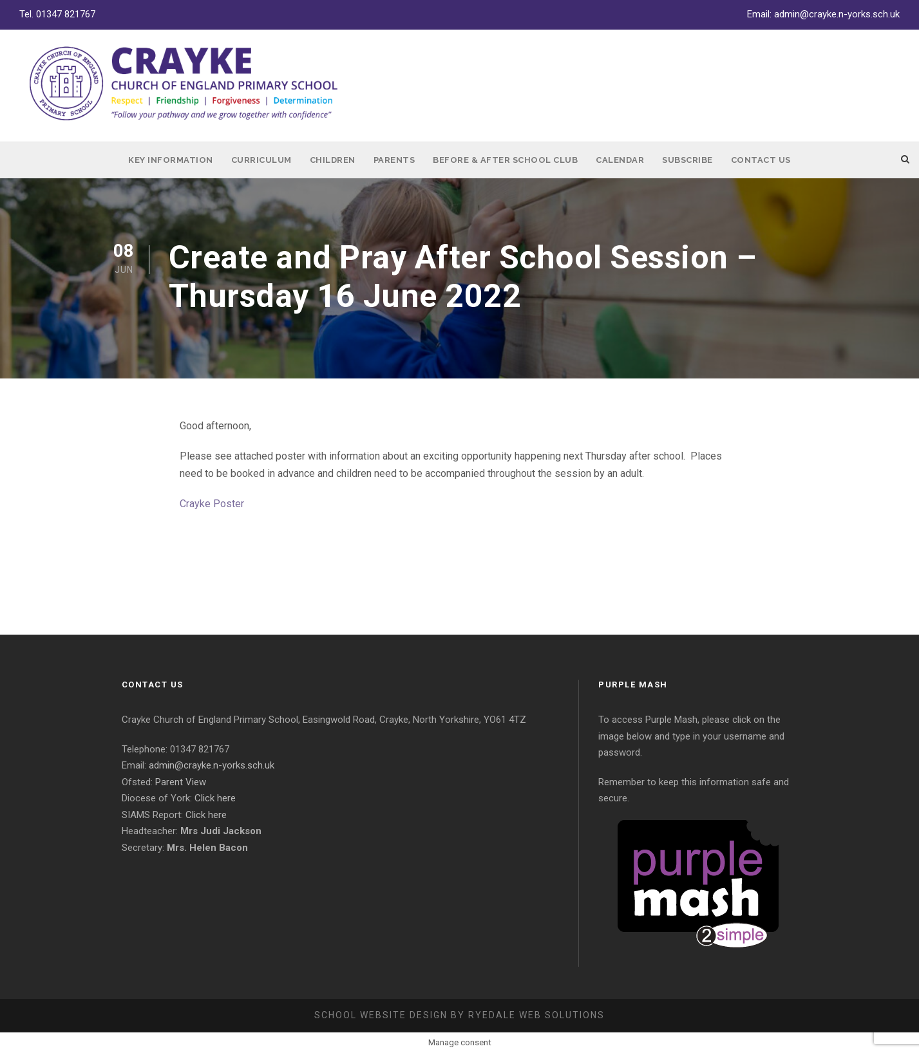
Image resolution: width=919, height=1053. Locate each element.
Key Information (170, 160)
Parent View (180, 782)
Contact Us (761, 160)
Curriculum (261, 160)
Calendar (620, 160)
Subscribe (687, 160)
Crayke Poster (212, 504)
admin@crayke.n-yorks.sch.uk (837, 14)
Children (332, 160)
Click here (215, 798)
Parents (394, 160)
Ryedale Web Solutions (536, 1015)
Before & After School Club (505, 160)
